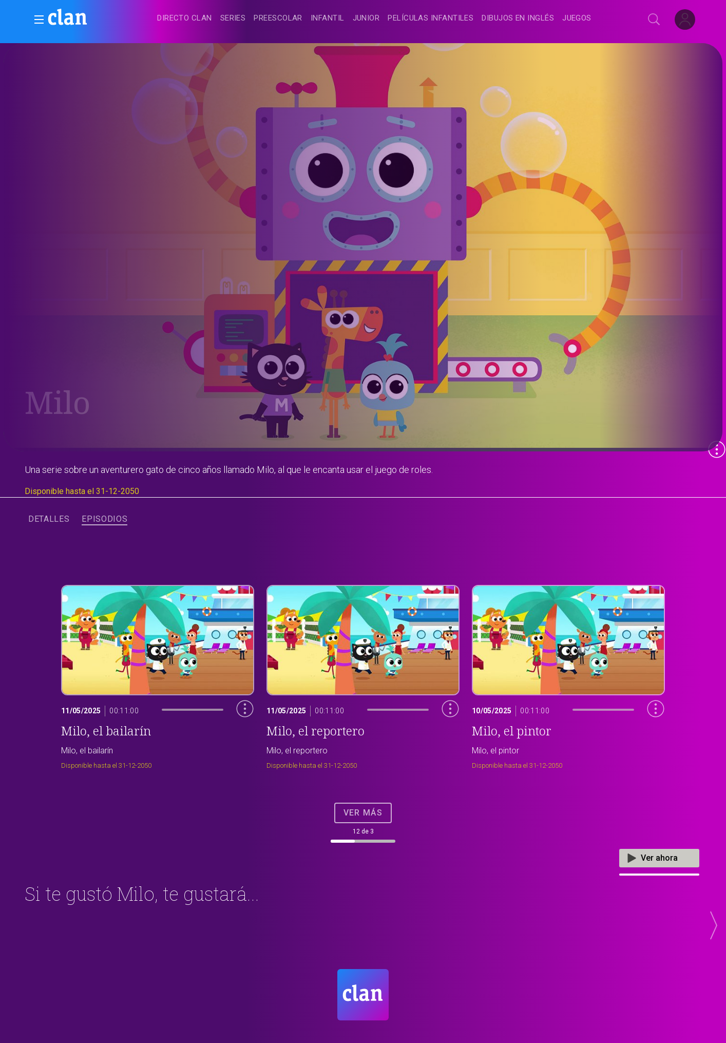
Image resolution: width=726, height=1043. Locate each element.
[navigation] (374, 18)
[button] (36, 19)
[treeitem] (184, 19)
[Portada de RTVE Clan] (363, 994)
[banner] (92, 18)
